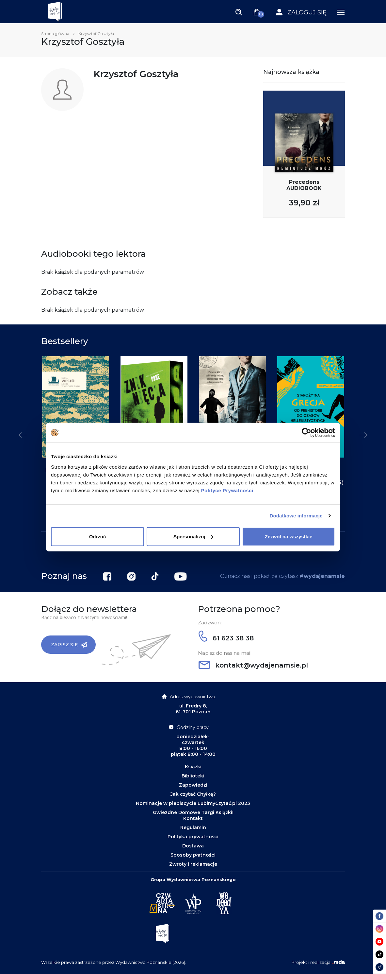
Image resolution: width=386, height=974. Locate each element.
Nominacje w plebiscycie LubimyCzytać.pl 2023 (193, 803)
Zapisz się (69, 645)
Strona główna (55, 33)
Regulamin (193, 827)
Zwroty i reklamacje (193, 864)
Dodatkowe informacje (296, 515)
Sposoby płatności (193, 855)
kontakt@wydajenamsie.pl (253, 665)
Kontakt (193, 818)
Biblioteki (193, 776)
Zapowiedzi (193, 785)
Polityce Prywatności (227, 490)
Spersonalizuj (193, 536)
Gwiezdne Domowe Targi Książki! (193, 812)
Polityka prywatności (193, 837)
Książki (193, 767)
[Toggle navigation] (238, 12)
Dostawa (193, 846)
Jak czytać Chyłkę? (193, 794)
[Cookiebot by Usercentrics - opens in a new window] (306, 433)
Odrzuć (97, 536)
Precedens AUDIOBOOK (304, 185)
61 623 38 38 (226, 638)
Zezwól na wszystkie (289, 536)
